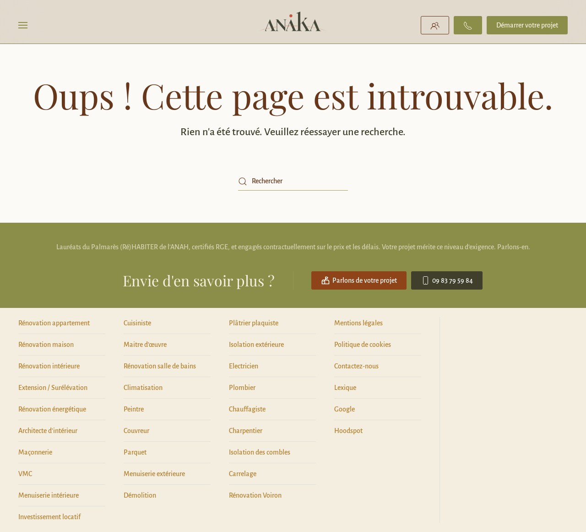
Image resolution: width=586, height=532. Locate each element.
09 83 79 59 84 (447, 280)
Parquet (135, 452)
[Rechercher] (293, 181)
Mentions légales (358, 323)
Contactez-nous (356, 366)
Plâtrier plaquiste (253, 323)
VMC (25, 473)
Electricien (243, 366)
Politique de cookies (362, 344)
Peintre (134, 409)
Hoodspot (348, 430)
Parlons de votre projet (359, 280)
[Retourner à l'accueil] (293, 25)
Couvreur (136, 430)
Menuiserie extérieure (154, 473)
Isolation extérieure (256, 344)
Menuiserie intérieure (48, 495)
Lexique (345, 387)
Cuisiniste (137, 323)
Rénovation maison (46, 344)
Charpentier (245, 430)
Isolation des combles (259, 452)
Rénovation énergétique (52, 409)
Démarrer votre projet (527, 25)
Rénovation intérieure (49, 366)
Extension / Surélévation (52, 387)
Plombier (242, 387)
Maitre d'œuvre (145, 344)
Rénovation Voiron (255, 495)
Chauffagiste (247, 409)
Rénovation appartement (54, 323)
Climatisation (143, 387)
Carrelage (242, 473)
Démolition (140, 495)
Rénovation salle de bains (160, 366)
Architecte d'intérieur (47, 430)
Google (344, 409)
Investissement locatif (49, 517)
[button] (22, 25)
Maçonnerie (35, 452)
